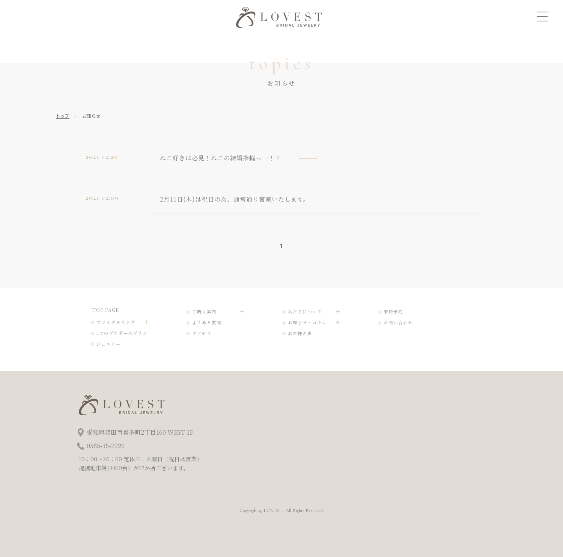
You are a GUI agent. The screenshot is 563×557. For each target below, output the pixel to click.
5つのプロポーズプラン (122, 333)
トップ (62, 115)
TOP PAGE (105, 309)
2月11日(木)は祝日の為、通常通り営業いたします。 (235, 199)
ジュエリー (108, 344)
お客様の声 (300, 333)
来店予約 (393, 312)
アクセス (202, 333)
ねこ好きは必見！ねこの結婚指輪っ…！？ (221, 158)
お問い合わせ (398, 322)
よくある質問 (206, 322)
